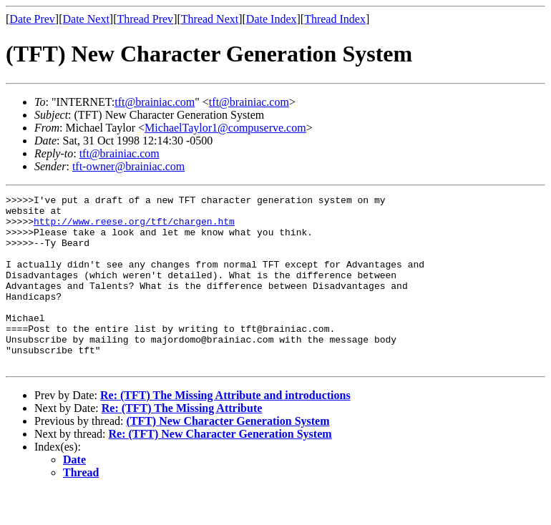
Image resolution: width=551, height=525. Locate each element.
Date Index (271, 19)
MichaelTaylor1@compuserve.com (225, 128)
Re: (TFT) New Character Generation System (220, 468)
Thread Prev (145, 19)
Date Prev (32, 19)
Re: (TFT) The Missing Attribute (182, 442)
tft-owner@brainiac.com (128, 166)
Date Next (86, 19)
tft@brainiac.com (154, 102)
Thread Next (209, 19)
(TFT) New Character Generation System (227, 455)
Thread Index (335, 19)
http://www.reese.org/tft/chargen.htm (134, 227)
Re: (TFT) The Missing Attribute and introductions (225, 429)
